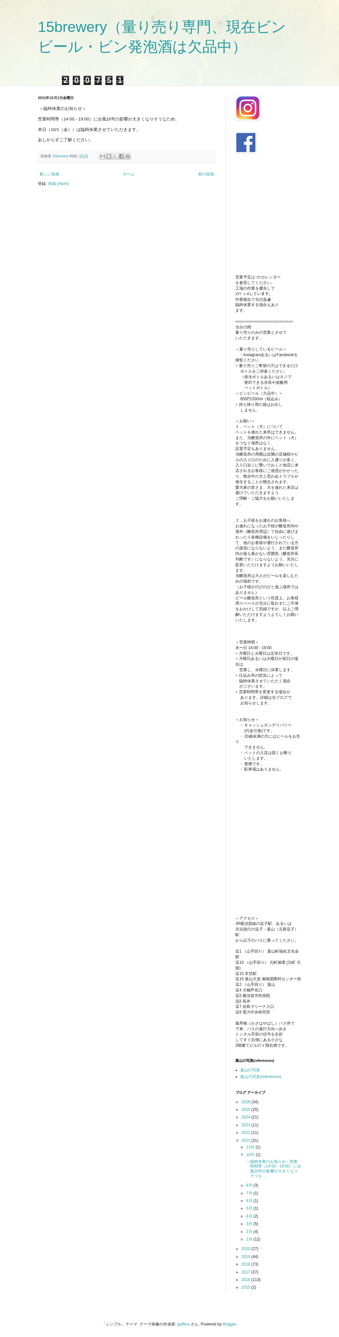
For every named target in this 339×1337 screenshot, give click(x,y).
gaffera (183, 1324)
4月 (249, 1216)
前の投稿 (206, 174)
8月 (249, 1185)
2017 (246, 1272)
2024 (246, 1117)
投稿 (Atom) (58, 183)
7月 (249, 1193)
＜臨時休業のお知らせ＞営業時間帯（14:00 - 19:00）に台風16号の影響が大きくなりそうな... (273, 1168)
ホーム (129, 174)
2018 (246, 1264)
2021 (246, 1140)
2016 (246, 1279)
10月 (251, 1154)
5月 (249, 1208)
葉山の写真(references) (260, 1076)
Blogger (229, 1324)
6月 (249, 1200)
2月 (249, 1231)
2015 (246, 1287)
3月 (249, 1223)
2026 (246, 1102)
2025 (246, 1109)
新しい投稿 (49, 174)
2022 (246, 1132)
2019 (246, 1256)
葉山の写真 (250, 1070)
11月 (251, 1147)
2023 (246, 1125)
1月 (249, 1239)
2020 (246, 1248)
